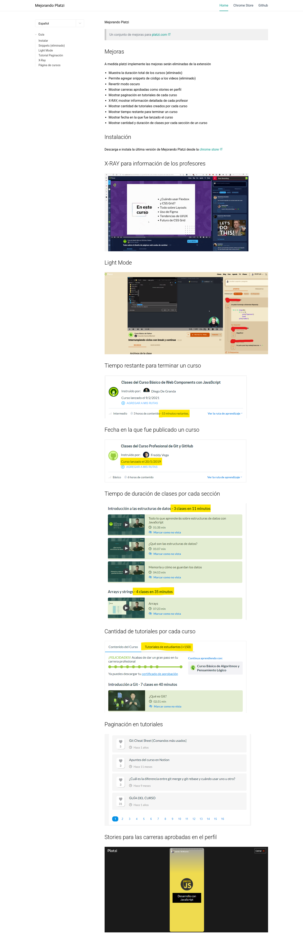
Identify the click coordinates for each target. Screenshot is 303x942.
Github (263, 5)
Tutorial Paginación (51, 55)
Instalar (43, 40)
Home (223, 5)
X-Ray (42, 60)
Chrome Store (243, 5)
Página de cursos (49, 65)
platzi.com (161, 35)
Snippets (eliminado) (52, 45)
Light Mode (46, 50)
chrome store (211, 149)
